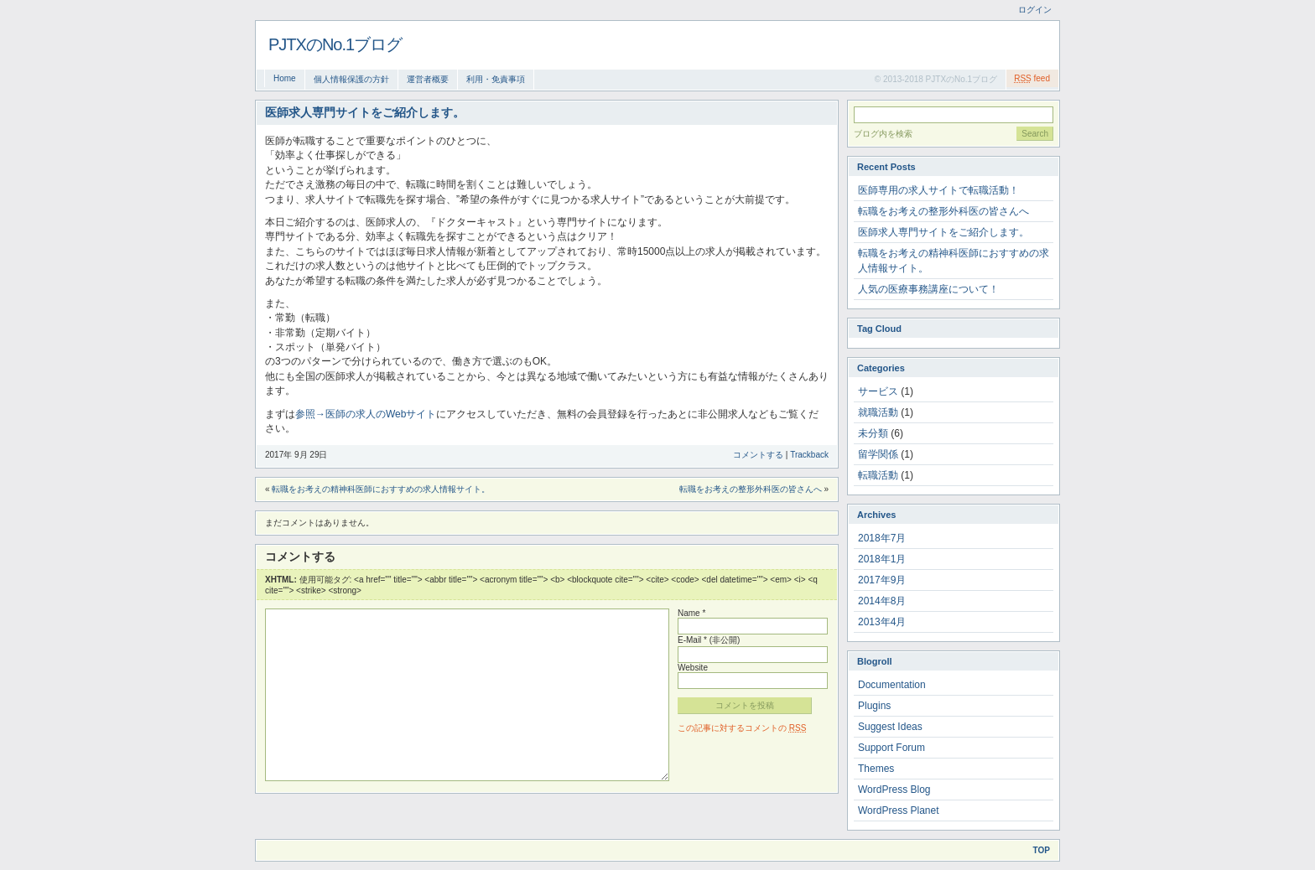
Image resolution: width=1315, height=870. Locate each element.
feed (1032, 78)
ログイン (1035, 9)
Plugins (874, 706)
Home (284, 78)
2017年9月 (882, 580)
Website (693, 667)
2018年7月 (882, 538)
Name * (691, 613)
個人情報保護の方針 (351, 79)
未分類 (873, 433)
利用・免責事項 (495, 79)
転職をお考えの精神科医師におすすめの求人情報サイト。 (381, 489)
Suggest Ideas (890, 727)
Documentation (892, 685)
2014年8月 (882, 601)
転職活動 (878, 475)
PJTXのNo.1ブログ (335, 44)
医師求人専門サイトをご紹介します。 (943, 232)
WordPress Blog (894, 789)
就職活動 (878, 412)
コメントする (758, 454)
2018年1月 (882, 559)
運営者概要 (428, 79)
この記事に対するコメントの (742, 728)
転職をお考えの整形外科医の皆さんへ (750, 489)
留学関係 (878, 454)
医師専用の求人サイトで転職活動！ (938, 190)
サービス (878, 391)
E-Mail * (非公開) (709, 640)
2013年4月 (882, 622)
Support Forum (891, 747)
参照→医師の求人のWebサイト (365, 414)
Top (1041, 850)
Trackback (809, 454)
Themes (876, 768)
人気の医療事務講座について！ (928, 289)
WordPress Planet (898, 810)
